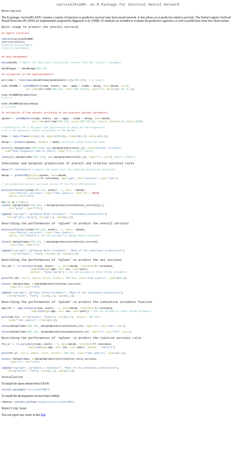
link (43, 462)
